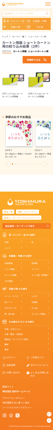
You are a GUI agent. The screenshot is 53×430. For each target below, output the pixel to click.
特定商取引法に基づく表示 (16, 402)
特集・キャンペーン (27, 211)
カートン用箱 (10, 275)
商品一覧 (8, 211)
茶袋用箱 (8, 263)
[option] (19, 138)
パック (7, 248)
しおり (34, 296)
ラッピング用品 (38, 313)
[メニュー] (48, 4)
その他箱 (8, 281)
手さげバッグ (10, 308)
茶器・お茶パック (12, 329)
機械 (6, 344)
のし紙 (34, 308)
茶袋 (6, 242)
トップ (5, 36)
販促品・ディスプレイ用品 (16, 339)
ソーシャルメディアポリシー (17, 407)
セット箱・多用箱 (39, 275)
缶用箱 (34, 263)
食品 (6, 349)
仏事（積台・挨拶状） (14, 334)
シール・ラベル (11, 296)
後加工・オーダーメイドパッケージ (22, 217)
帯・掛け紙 (9, 313)
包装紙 (34, 302)
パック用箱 (9, 269)
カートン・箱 (18, 36)
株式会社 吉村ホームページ (16, 391)
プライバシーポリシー (13, 398)
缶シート (8, 302)
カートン (35, 269)
